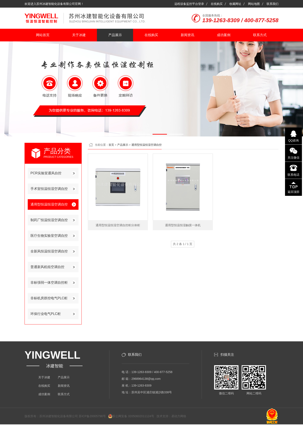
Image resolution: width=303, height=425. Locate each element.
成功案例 (223, 35)
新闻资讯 (187, 35)
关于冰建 (79, 35)
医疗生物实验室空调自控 (49, 235)
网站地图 (254, 3)
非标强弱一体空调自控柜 (49, 282)
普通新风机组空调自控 (47, 267)
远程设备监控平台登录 (189, 3)
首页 (111, 144)
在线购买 (217, 3)
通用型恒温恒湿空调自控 (49, 204)
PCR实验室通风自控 (45, 173)
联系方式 (260, 35)
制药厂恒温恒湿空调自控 (49, 220)
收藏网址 (235, 3)
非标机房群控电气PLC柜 (48, 298)
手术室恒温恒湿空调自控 (49, 189)
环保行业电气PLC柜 (45, 314)
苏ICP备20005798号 (93, 416)
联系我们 (272, 3)
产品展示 (115, 35)
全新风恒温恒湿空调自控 (49, 251)
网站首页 (43, 35)
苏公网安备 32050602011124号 (131, 416)
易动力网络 (178, 416)
